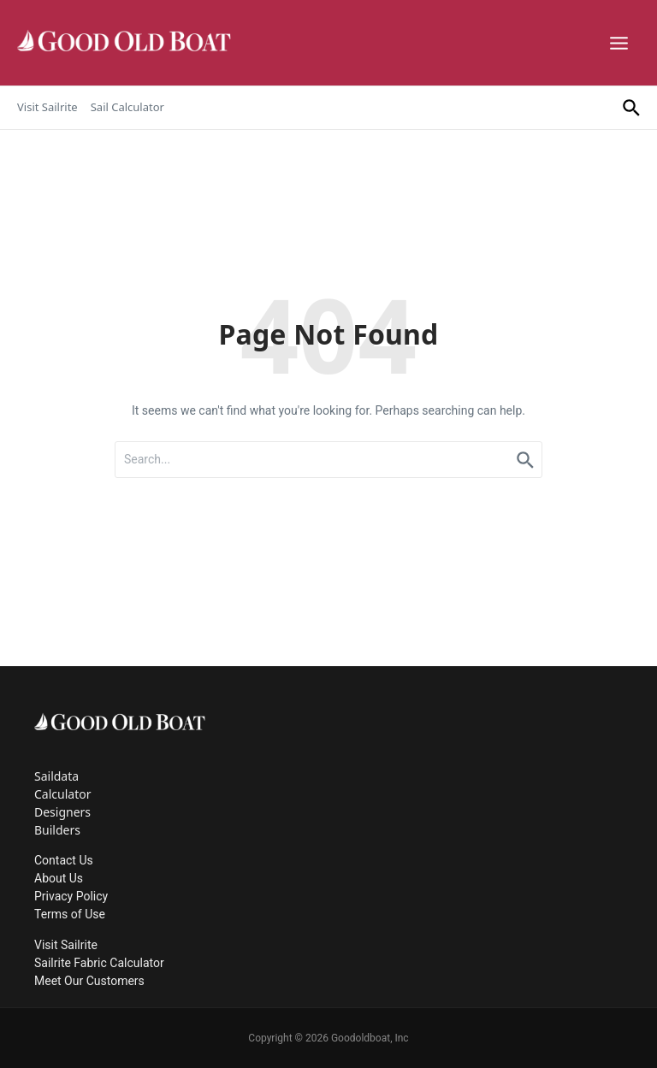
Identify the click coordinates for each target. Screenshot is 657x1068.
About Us (58, 878)
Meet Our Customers (89, 981)
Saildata (56, 776)
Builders (57, 830)
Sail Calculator (127, 107)
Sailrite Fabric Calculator (99, 963)
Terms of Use (69, 914)
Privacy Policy (71, 896)
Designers (62, 812)
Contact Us (63, 860)
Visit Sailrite (47, 107)
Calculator (62, 794)
